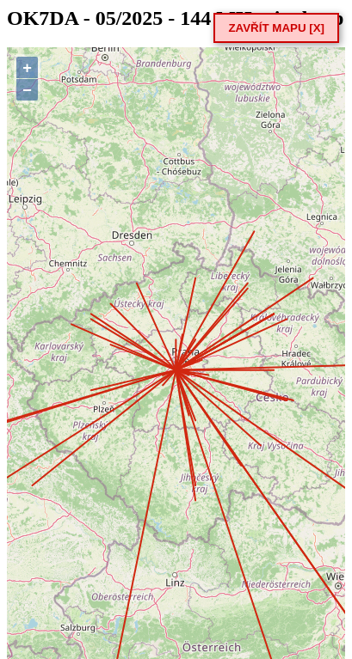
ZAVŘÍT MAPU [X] (276, 27)
